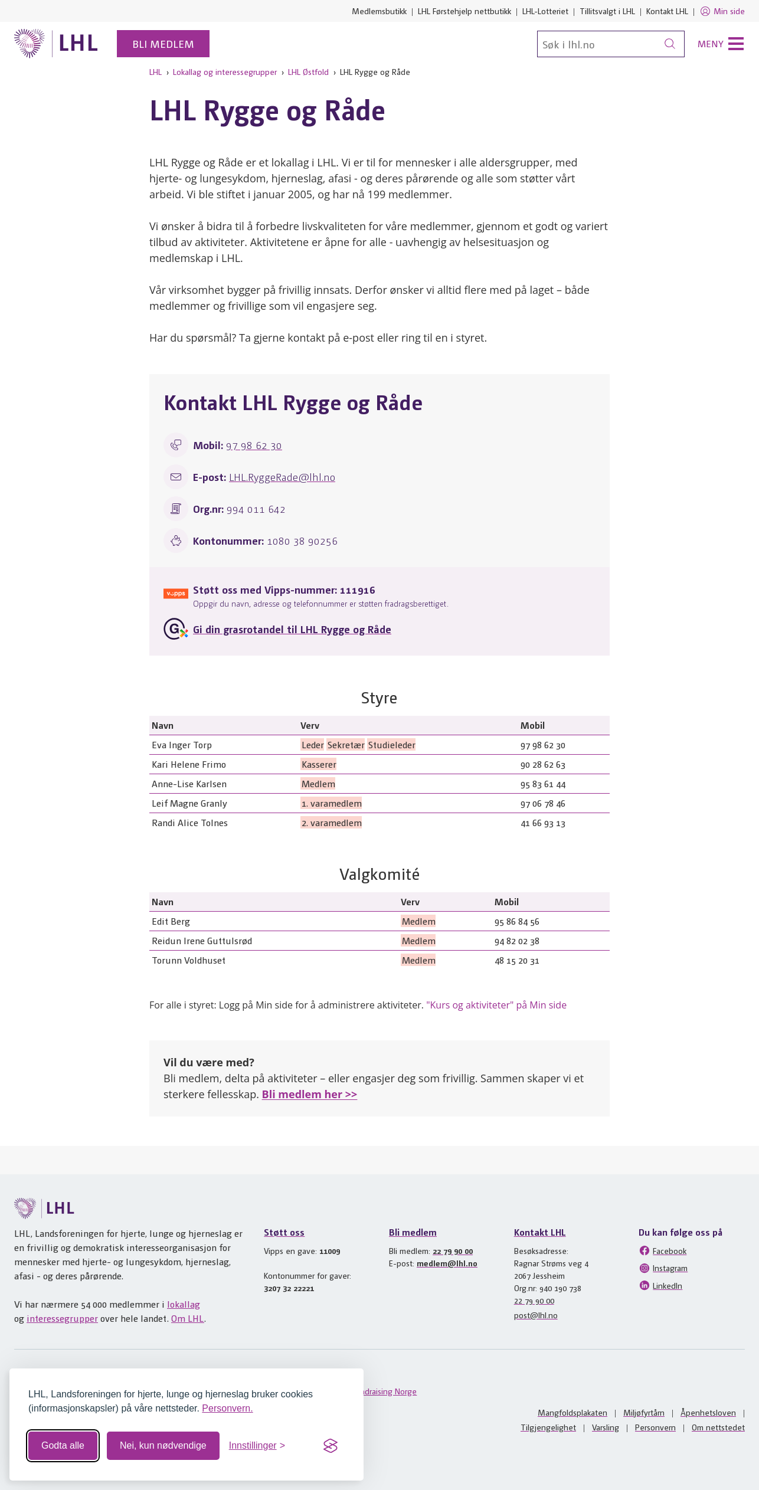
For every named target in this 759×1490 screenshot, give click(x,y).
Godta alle (62, 1445)
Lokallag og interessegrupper (225, 71)
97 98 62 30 (254, 444)
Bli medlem (163, 43)
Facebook (662, 1250)
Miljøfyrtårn (644, 1412)
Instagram (663, 1268)
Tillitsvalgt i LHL (607, 10)
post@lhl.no (536, 1314)
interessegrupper (62, 1318)
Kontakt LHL (667, 10)
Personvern (655, 1427)
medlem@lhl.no (447, 1263)
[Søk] (611, 44)
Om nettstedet (718, 1427)
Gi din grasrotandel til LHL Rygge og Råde (292, 629)
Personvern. (227, 1408)
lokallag (183, 1304)
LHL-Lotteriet (545, 10)
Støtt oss (284, 1231)
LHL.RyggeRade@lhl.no (282, 476)
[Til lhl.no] (56, 43)
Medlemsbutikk (379, 10)
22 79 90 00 (453, 1250)
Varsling (605, 1427)
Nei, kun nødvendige (163, 1445)
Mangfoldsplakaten (572, 1412)
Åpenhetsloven (708, 1412)
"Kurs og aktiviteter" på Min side (496, 1004)
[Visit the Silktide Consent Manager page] (330, 1446)
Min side (722, 11)
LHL (155, 71)
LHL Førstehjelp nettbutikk (464, 10)
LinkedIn (660, 1285)
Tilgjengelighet (548, 1427)
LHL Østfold (308, 71)
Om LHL (187, 1318)
